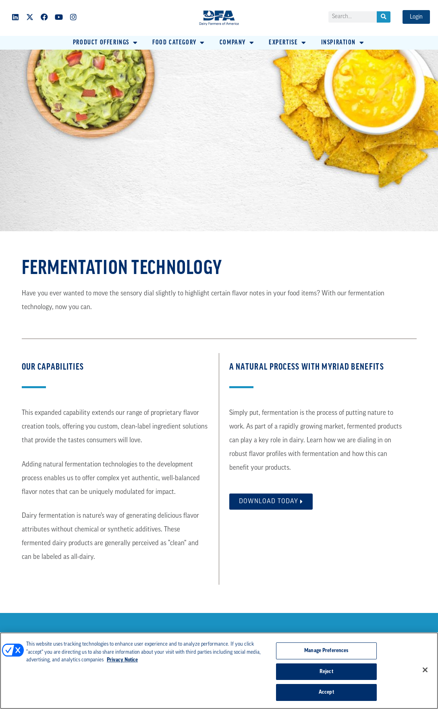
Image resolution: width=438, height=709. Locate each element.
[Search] (383, 17)
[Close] (425, 670)
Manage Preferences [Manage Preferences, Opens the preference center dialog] (326, 650)
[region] (219, 670)
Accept (326, 692)
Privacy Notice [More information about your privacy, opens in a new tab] (122, 660)
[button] (106, 43)
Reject (326, 671)
